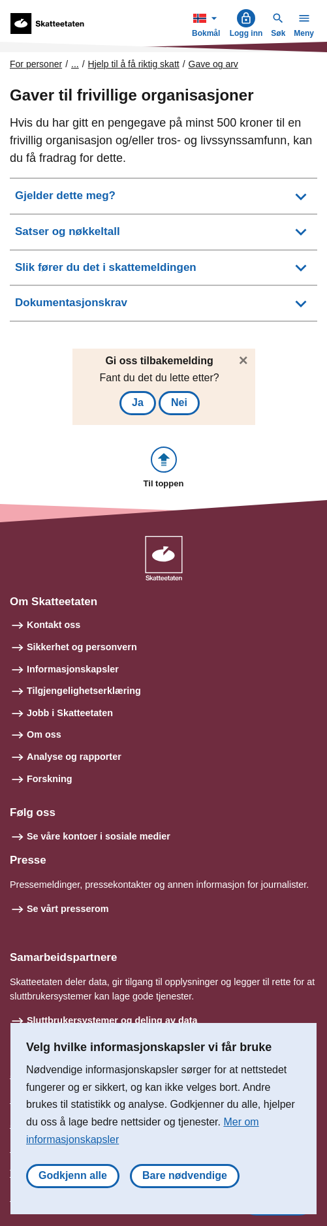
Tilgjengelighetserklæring (84, 690)
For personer (36, 64)
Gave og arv (213, 64)
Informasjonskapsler (73, 669)
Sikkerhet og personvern (82, 647)
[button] (163, 468)
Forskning (49, 779)
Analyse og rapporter (74, 756)
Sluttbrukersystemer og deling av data (112, 1020)
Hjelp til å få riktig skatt (133, 64)
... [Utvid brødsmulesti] (75, 64)
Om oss (44, 734)
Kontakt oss (53, 625)
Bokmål (207, 23)
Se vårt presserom (68, 909)
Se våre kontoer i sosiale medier (98, 836)
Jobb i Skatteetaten (70, 713)
